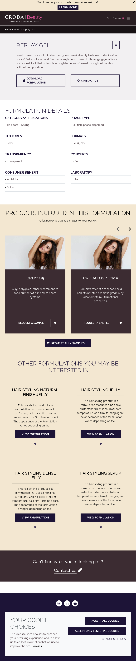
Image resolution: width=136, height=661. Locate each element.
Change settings (114, 639)
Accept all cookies (105, 620)
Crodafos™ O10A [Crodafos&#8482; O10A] (100, 278)
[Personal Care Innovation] (24, 17)
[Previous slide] (119, 229)
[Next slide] (128, 229)
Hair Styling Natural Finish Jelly (35, 392)
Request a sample (31, 322)
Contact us (87, 80)
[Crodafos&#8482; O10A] (101, 252)
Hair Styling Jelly (100, 390)
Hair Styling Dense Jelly (35, 475)
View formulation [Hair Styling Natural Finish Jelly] (35, 434)
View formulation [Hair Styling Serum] (100, 517)
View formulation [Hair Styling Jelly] (100, 434)
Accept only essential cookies (97, 631)
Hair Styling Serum (101, 473)
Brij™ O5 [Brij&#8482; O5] (35, 278)
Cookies (37, 646)
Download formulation (34, 80)
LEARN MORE (68, 7)
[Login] (116, 45)
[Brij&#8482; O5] (35, 252)
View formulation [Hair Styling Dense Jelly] (35, 517)
